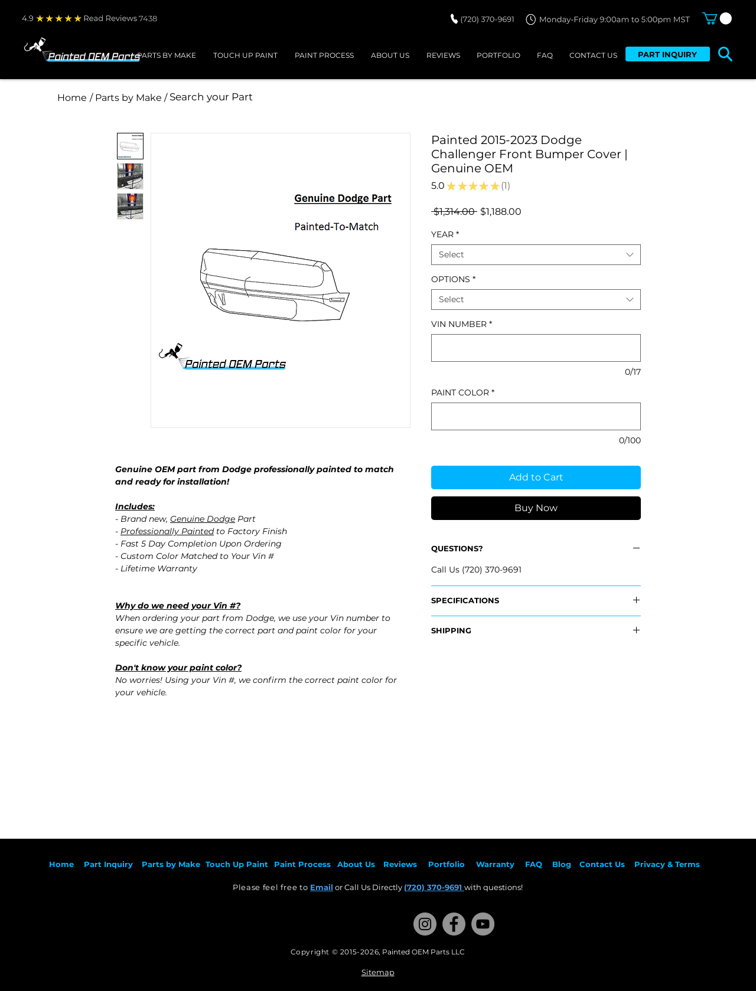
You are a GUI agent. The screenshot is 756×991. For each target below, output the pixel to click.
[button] (717, 18)
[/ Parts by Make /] (128, 97)
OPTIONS (453, 279)
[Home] (72, 97)
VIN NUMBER (461, 324)
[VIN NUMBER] (536, 348)
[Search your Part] (327, 97)
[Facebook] (453, 924)
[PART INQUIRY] (667, 54)
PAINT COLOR (462, 393)
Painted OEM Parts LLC (423, 951)
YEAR (445, 235)
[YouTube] (482, 924)
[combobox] (536, 254)
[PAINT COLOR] (536, 416)
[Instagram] (424, 924)
